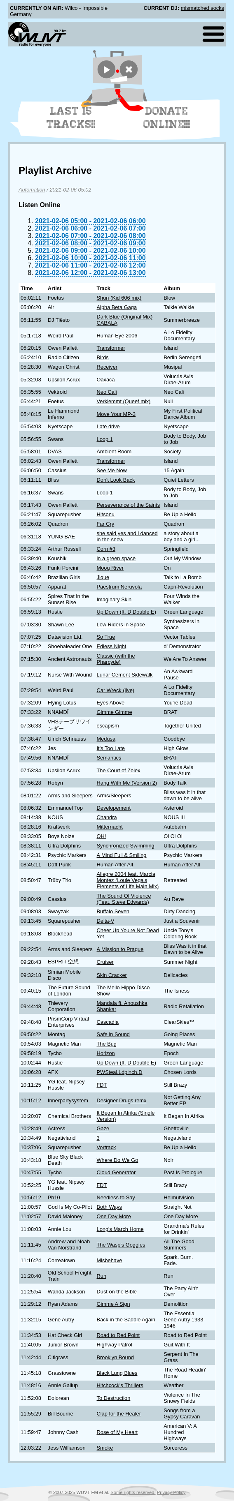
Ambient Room (114, 451)
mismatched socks (202, 8)
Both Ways (109, 1207)
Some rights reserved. (132, 1492)
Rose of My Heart (117, 1432)
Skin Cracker (112, 975)
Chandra (107, 817)
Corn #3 (106, 549)
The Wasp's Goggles (121, 1245)
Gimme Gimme (114, 712)
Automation (32, 190)
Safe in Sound (113, 1034)
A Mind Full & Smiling (122, 855)
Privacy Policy (171, 1492)
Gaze (103, 1128)
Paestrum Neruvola (119, 587)
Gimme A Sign (113, 1304)
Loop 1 (105, 439)
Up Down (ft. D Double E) (126, 612)
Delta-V (106, 921)
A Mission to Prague (120, 949)
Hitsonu (106, 514)
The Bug (107, 1044)
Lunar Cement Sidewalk (125, 675)
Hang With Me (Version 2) (127, 783)
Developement (114, 808)
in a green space (116, 558)
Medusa (106, 739)
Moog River (110, 568)
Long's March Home (120, 1229)
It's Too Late (111, 748)
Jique (103, 577)
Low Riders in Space (121, 624)
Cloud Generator (116, 1172)
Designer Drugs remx (122, 1100)
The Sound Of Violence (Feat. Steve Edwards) (124, 899)
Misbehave (109, 1260)
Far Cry (106, 524)
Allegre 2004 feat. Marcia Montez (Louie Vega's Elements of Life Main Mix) (128, 880)
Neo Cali (107, 392)
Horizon (106, 1053)
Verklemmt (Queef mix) (124, 401)
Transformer (111, 348)
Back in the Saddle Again (126, 1319)
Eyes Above (111, 703)
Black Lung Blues (117, 1373)
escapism (108, 726)
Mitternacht (110, 827)
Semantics (109, 758)
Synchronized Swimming (125, 846)
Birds (103, 357)
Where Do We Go (117, 1160)
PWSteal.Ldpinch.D (120, 1072)
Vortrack (106, 1147)
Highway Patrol (114, 1345)
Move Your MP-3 (116, 414)
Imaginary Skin (114, 599)
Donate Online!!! (166, 117)
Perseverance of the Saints (128, 505)
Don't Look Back (116, 480)
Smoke (105, 1448)
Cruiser (105, 962)
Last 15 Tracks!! (71, 117)
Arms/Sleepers (114, 795)
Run (101, 1276)
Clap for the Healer (119, 1414)
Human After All (115, 864)
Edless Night (111, 646)
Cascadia (108, 1022)
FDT (102, 1085)
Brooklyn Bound (115, 1357)
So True (106, 637)
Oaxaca (106, 379)
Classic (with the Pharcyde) (116, 659)
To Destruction (114, 1398)
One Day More (114, 1216)
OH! (101, 836)
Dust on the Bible (117, 1292)
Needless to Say (116, 1197)
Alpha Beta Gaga (117, 307)
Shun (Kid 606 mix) (119, 298)
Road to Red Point (118, 1335)
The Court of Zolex (118, 770)
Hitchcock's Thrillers (120, 1385)
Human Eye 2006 (117, 336)
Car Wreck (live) (115, 690)
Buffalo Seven (113, 911)
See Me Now (112, 470)
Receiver (107, 367)
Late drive (108, 426)
